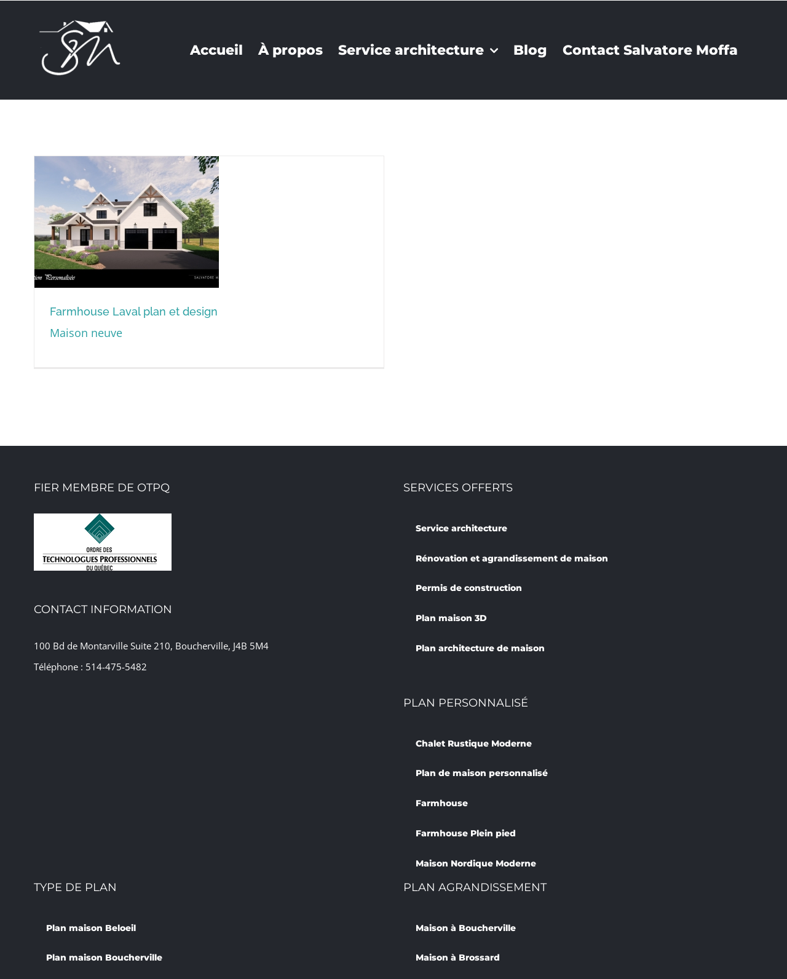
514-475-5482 (116, 666)
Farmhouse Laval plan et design (134, 311)
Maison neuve (86, 332)
